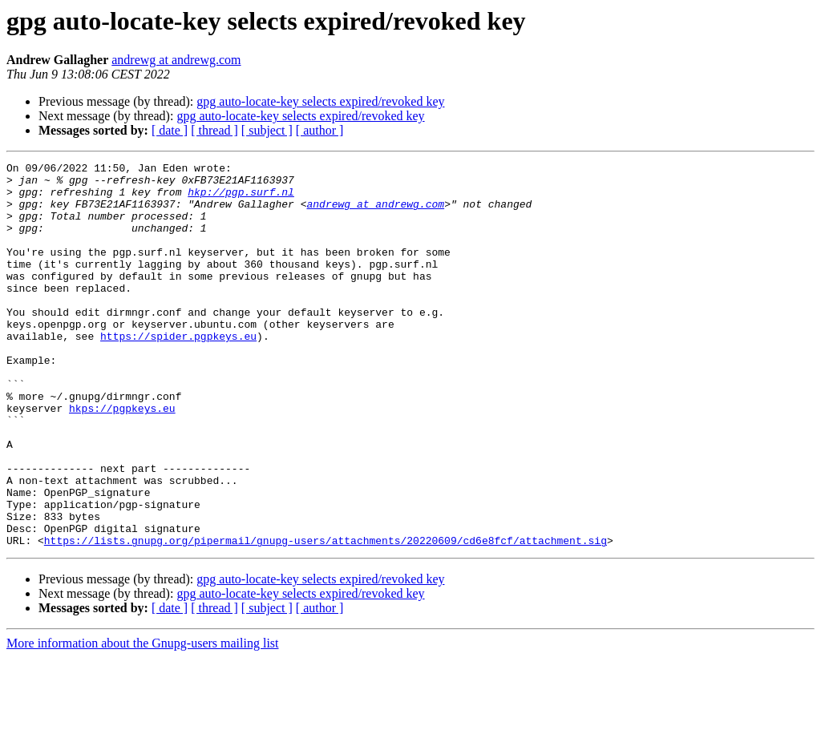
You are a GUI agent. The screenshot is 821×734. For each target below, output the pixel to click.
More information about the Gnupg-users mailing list (142, 720)
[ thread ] (214, 130)
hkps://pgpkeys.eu (122, 458)
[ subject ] (267, 130)
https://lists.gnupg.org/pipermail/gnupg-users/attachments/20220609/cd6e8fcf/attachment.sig (325, 617)
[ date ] (170, 130)
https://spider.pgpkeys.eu (178, 372)
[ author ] (320, 130)
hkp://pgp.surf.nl (241, 199)
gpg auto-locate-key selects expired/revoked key (320, 101)
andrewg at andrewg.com (176, 60)
